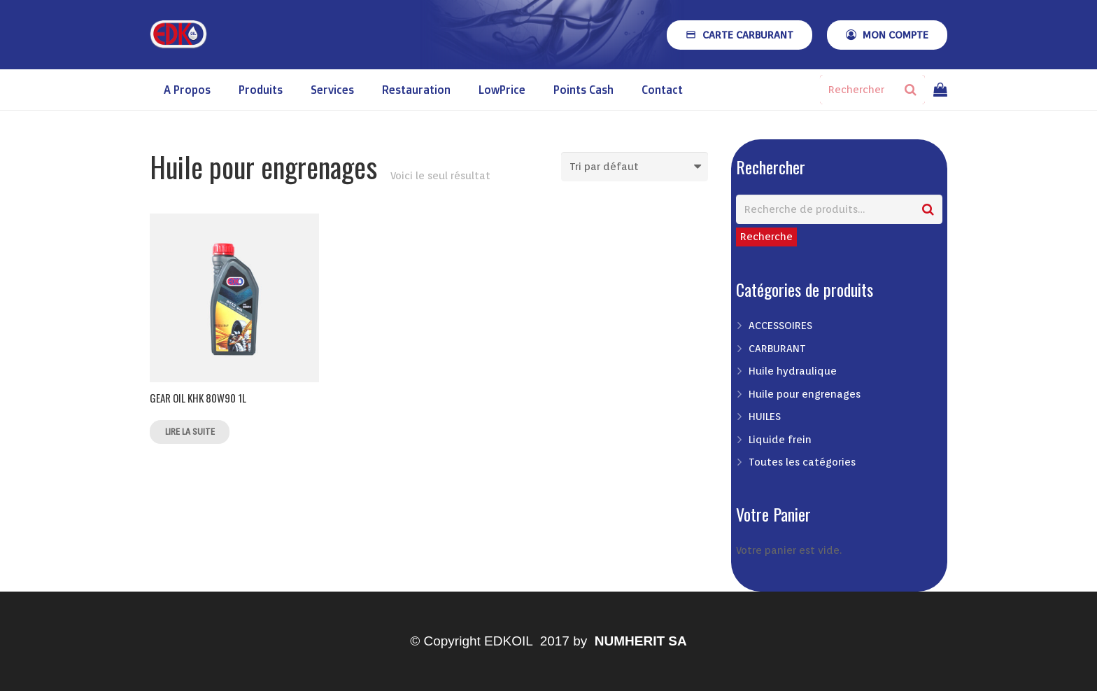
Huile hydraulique (793, 371)
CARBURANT (777, 348)
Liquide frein (780, 439)
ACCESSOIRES (780, 325)
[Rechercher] (872, 89)
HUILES (765, 416)
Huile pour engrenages (805, 394)
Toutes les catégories (802, 462)
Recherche (766, 236)
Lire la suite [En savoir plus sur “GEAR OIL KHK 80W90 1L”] (190, 431)
